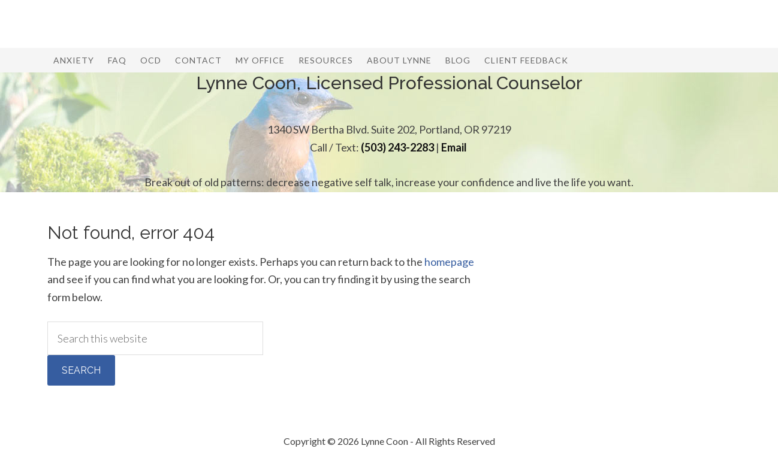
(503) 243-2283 (397, 147)
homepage (449, 261)
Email (454, 147)
